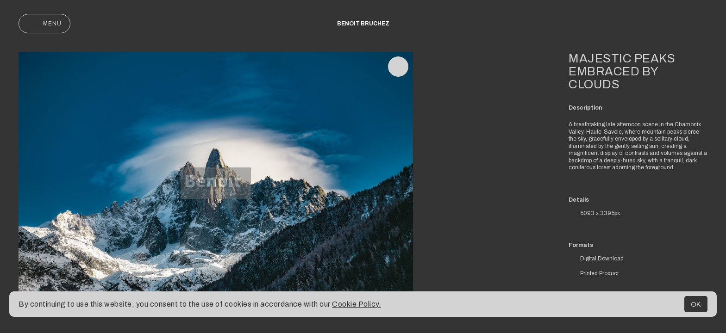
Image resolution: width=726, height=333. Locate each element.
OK (696, 304)
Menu (44, 23)
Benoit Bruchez (363, 23)
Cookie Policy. (356, 304)
